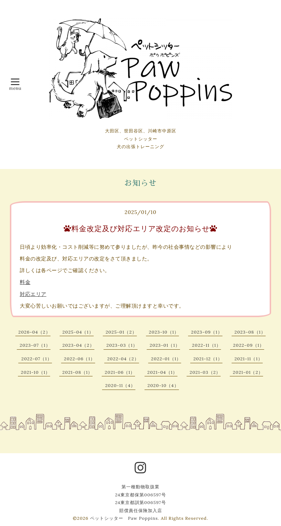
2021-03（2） (205, 372)
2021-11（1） (249, 358)
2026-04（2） (34, 332)
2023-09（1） (206, 332)
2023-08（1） (250, 332)
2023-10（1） (164, 332)
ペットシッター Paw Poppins (124, 518)
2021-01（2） (248, 372)
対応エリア (33, 294)
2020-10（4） (163, 385)
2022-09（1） (248, 345)
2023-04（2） (78, 345)
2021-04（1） (162, 372)
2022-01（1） (166, 358)
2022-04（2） (123, 358)
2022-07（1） (36, 358)
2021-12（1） (207, 358)
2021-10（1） (35, 372)
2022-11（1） (206, 345)
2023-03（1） (122, 345)
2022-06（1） (79, 358)
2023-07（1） (35, 345)
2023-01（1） (165, 345)
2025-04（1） (78, 332)
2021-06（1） (120, 372)
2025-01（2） (121, 332)
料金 (25, 282)
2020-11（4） (120, 385)
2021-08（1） (77, 372)
